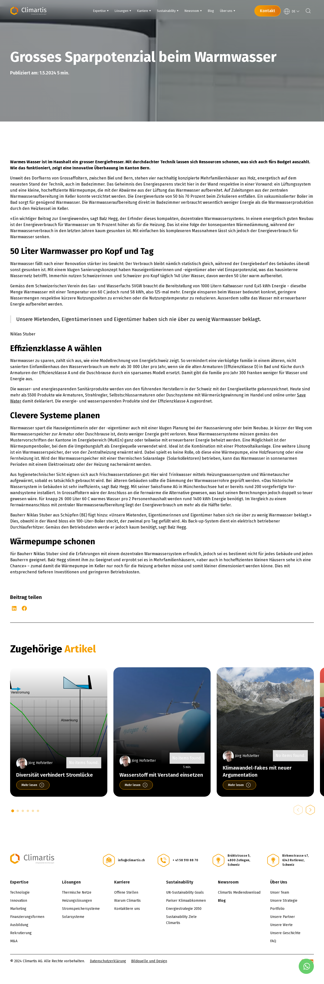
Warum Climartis (127, 900)
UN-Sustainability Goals (185, 892)
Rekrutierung (21, 933)
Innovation (18, 900)
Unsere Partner (282, 917)
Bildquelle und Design (149, 961)
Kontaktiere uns (127, 909)
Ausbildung (19, 925)
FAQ (273, 941)
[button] (13, 811)
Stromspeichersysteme (81, 909)
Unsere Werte (281, 925)
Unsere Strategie (283, 900)
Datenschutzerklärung (108, 961)
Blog (222, 900)
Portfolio (277, 909)
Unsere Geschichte (285, 933)
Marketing (18, 909)
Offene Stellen (126, 892)
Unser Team (279, 892)
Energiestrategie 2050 (183, 909)
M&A (13, 941)
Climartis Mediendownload (239, 892)
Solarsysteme (73, 917)
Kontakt (267, 10)
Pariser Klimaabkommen (186, 900)
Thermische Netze (76, 892)
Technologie (20, 892)
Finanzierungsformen (27, 917)
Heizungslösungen (77, 900)
